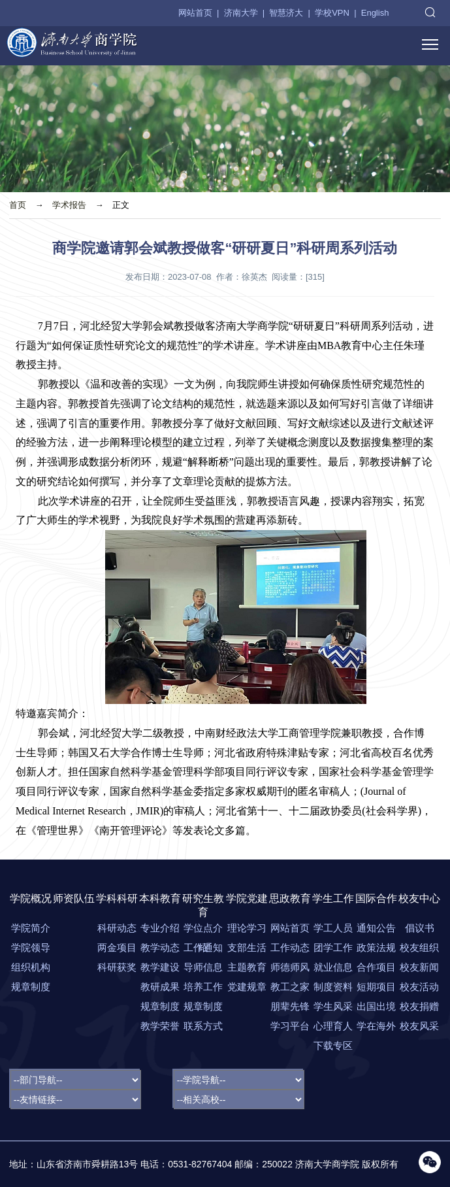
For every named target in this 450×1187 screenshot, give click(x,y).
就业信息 (333, 967)
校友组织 (419, 947)
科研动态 (117, 927)
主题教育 (246, 967)
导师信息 (203, 967)
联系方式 (203, 1025)
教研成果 (160, 986)
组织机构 (30, 967)
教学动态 (160, 947)
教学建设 (160, 967)
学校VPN (332, 13)
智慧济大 (286, 13)
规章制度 (30, 986)
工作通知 (203, 947)
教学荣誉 (160, 1025)
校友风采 (419, 1025)
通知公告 (376, 927)
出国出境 (376, 1006)
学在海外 (376, 1025)
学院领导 (30, 947)
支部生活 (246, 947)
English (375, 13)
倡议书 (419, 927)
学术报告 (69, 205)
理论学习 (246, 927)
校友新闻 (419, 967)
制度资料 (333, 986)
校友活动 (419, 986)
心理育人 (333, 1025)
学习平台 (290, 1025)
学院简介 (30, 927)
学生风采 (333, 1006)
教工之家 (290, 986)
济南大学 (241, 13)
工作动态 (290, 947)
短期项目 (376, 986)
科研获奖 (117, 967)
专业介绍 (160, 927)
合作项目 (376, 967)
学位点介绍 (203, 930)
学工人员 (333, 927)
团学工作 (333, 947)
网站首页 (195, 13)
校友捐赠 (419, 1006)
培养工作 (203, 986)
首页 (17, 205)
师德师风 (290, 967)
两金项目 (117, 947)
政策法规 (376, 947)
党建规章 (246, 986)
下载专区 (333, 1045)
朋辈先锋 (290, 1006)
